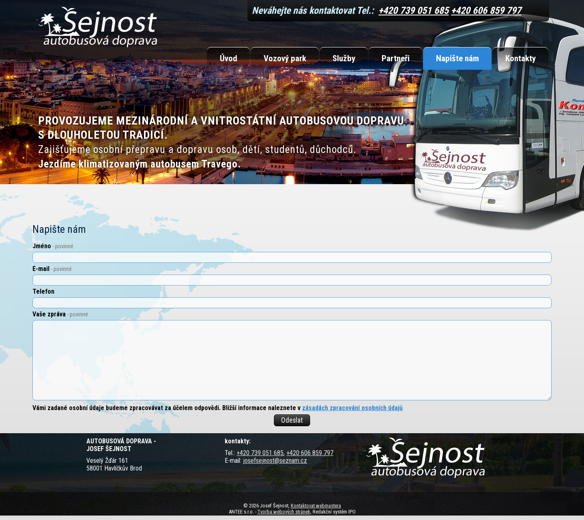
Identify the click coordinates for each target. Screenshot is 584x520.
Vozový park (285, 58)
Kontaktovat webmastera (316, 506)
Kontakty (520, 58)
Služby (344, 58)
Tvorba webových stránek (284, 512)
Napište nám (457, 58)
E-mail (52, 269)
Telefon (43, 291)
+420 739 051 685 (413, 10)
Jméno (52, 246)
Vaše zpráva (60, 314)
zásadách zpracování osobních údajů (352, 408)
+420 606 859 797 (486, 10)
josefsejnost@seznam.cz (275, 460)
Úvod (228, 58)
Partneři (396, 58)
